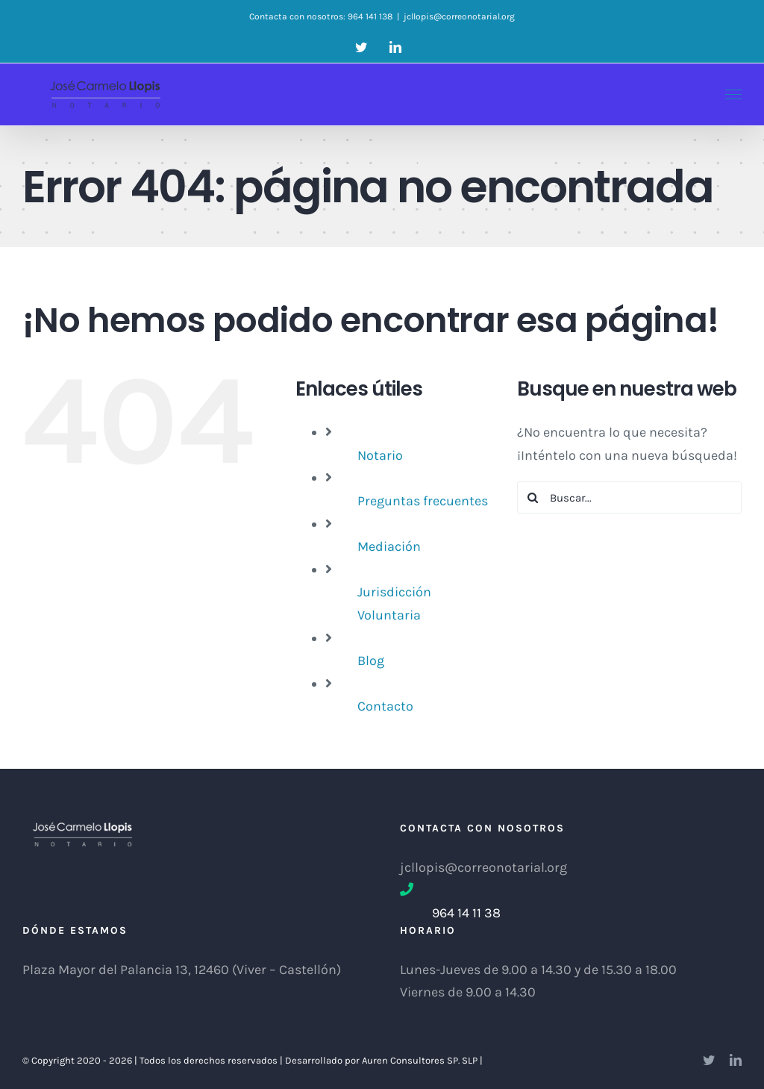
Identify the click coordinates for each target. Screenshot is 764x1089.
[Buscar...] (629, 497)
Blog (370, 660)
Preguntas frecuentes (422, 501)
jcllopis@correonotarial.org (459, 16)
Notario (380, 455)
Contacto (385, 706)
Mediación (389, 546)
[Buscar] (533, 497)
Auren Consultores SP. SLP (421, 1060)
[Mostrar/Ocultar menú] (733, 95)
